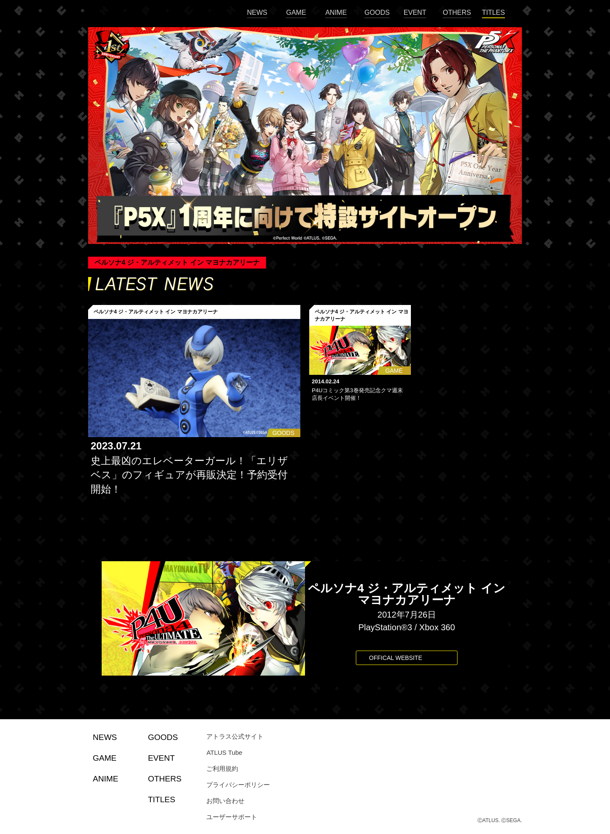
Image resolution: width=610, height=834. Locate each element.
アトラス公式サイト (234, 736)
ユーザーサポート (231, 816)
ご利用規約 (222, 768)
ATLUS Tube (224, 752)
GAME (296, 12)
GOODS (377, 12)
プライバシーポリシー (238, 784)
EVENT (415, 12)
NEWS (257, 12)
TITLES (493, 12)
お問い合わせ (225, 800)
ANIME (336, 12)
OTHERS (457, 12)
